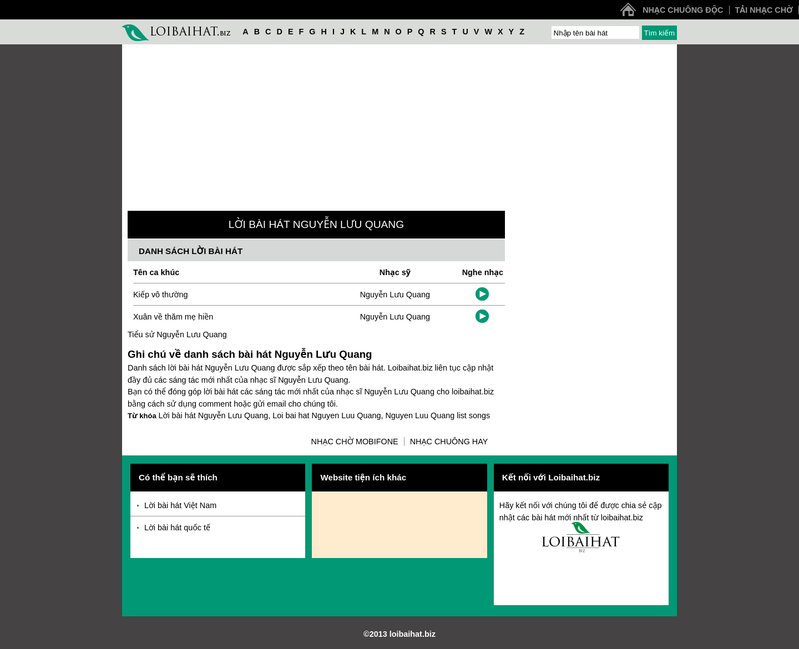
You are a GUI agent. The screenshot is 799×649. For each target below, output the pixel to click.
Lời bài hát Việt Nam (180, 505)
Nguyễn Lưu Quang (395, 294)
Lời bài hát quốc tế (177, 527)
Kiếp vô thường (160, 294)
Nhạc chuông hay (449, 441)
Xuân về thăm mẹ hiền (173, 316)
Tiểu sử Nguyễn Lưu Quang (177, 334)
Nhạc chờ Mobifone (354, 441)
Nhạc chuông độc (683, 10)
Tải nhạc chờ (764, 10)
